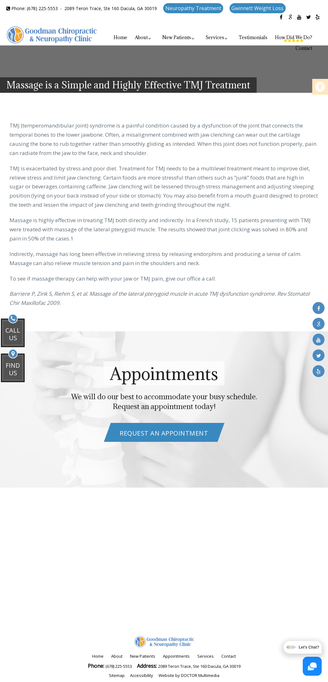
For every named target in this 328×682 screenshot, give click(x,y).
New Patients (176, 37)
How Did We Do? (293, 37)
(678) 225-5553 (42, 8)
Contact (303, 48)
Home (120, 37)
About (141, 37)
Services (215, 37)
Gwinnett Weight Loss (257, 8)
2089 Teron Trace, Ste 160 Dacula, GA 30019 (110, 8)
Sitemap (117, 675)
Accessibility (141, 675)
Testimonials (253, 37)
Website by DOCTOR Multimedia (188, 675)
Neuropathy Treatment (193, 8)
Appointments (176, 656)
